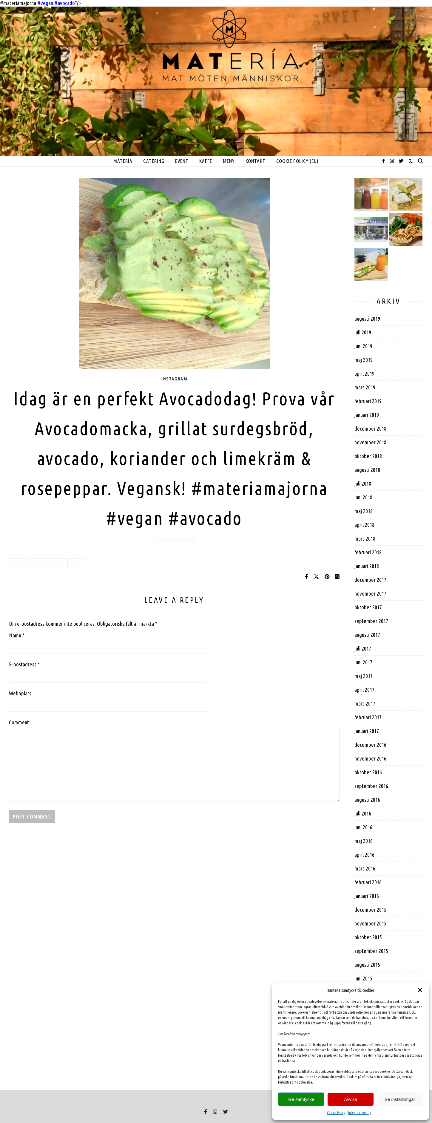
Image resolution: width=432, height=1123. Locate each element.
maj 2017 (363, 676)
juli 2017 (362, 648)
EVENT (182, 161)
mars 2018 (364, 538)
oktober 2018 (368, 456)
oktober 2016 (368, 772)
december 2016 (370, 744)
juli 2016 (362, 813)
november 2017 (370, 593)
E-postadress (24, 664)
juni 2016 (363, 827)
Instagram (174, 378)
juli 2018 (362, 483)
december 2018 (370, 428)
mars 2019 (364, 387)
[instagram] (392, 160)
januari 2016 (366, 896)
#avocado (205, 517)
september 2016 (371, 786)
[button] (420, 990)
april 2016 (364, 854)
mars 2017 (364, 703)
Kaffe (205, 161)
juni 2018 (363, 497)
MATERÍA (122, 161)
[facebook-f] (384, 160)
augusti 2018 (367, 469)
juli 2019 (362, 332)
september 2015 (371, 951)
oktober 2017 (368, 607)
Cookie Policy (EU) (297, 161)
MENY (229, 161)
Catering (153, 161)
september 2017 (371, 621)
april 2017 (364, 689)
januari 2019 (366, 414)
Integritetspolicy (359, 1113)
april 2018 (364, 524)
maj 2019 (363, 360)
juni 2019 (363, 346)
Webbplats (20, 693)
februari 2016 (368, 882)
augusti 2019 (367, 318)
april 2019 (364, 373)
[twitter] (401, 160)
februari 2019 (368, 401)
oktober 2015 (368, 937)
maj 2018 (363, 511)
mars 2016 (364, 868)
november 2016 (370, 758)
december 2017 (370, 579)
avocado (20, 562)
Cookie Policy (336, 1113)
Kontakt (256, 161)
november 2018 (370, 442)
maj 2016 (363, 841)
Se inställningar (400, 1099)
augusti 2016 (367, 799)
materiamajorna (49, 562)
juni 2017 (363, 662)
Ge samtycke (301, 1099)
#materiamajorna (259, 488)
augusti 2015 (367, 964)
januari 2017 (366, 731)
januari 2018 (366, 566)
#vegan (134, 517)
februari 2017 (368, 717)
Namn (17, 635)
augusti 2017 (367, 634)
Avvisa (350, 1099)
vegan (76, 562)
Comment (19, 722)
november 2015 (370, 923)
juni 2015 (363, 978)
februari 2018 (368, 552)
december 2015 (370, 909)
